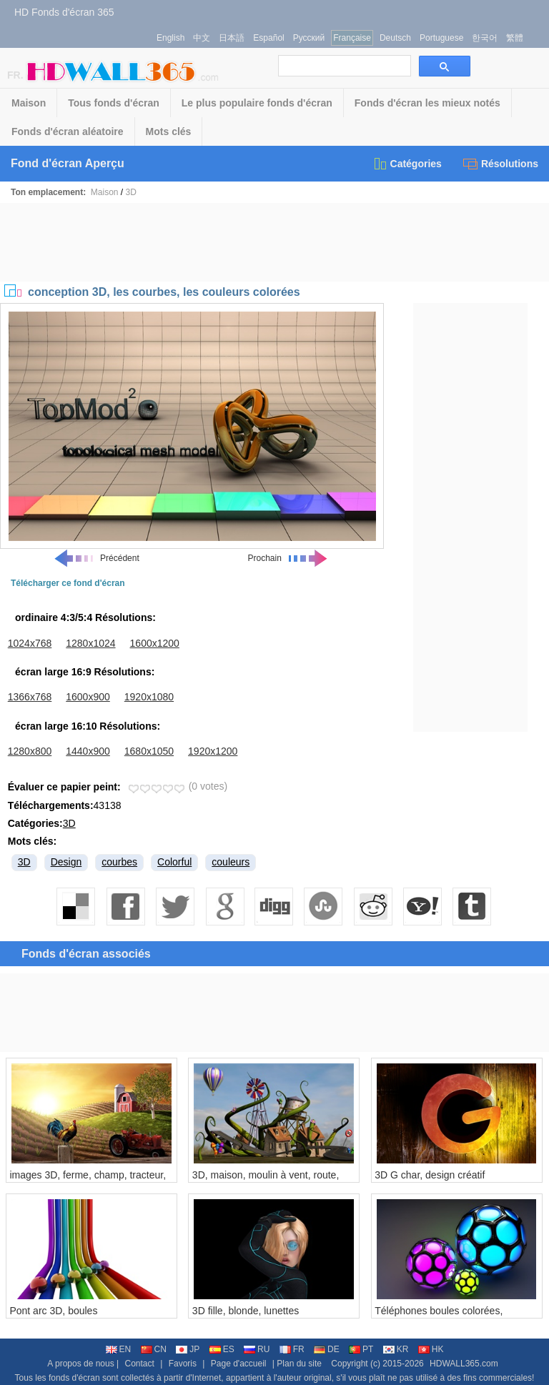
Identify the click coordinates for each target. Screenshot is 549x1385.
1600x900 (88, 697)
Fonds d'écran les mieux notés (427, 103)
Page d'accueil (239, 1364)
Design (66, 862)
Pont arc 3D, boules (53, 1310)
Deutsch (395, 38)
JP (187, 1349)
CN (154, 1349)
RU (256, 1349)
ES (221, 1349)
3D (131, 192)
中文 (201, 38)
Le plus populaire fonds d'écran (257, 103)
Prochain (288, 558)
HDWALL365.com (464, 1364)
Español (268, 38)
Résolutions (500, 163)
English (170, 38)
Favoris (183, 1364)
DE (327, 1349)
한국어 (485, 38)
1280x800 (30, 751)
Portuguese (441, 38)
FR (292, 1349)
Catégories (407, 163)
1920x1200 (212, 751)
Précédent (96, 558)
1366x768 (30, 697)
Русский (309, 38)
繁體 (514, 38)
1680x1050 (149, 751)
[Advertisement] (274, 242)
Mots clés (169, 131)
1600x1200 (154, 643)
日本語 (231, 38)
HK (431, 1349)
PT (361, 1349)
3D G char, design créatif (430, 1175)
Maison (28, 103)
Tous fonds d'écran (113, 103)
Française (352, 38)
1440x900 (88, 751)
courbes (119, 862)
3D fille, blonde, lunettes (245, 1310)
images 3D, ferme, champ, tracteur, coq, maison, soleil (87, 1180)
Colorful (174, 862)
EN (119, 1349)
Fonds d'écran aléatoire (67, 131)
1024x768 (30, 643)
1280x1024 (90, 643)
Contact (139, 1364)
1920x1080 (149, 697)
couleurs (230, 862)
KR (396, 1349)
